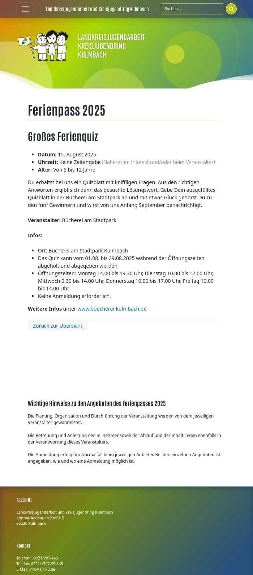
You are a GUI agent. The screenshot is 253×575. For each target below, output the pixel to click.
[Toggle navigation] (25, 9)
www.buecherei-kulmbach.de (111, 308)
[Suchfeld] (192, 8)
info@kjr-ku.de (42, 569)
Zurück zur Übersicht (57, 325)
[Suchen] (231, 8)
